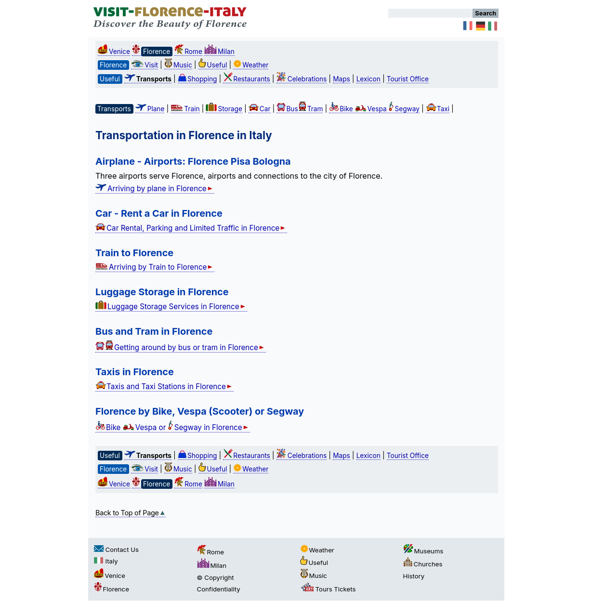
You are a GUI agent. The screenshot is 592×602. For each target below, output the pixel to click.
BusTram (299, 109)
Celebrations (301, 79)
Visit (144, 65)
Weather (250, 65)
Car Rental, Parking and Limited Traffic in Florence (191, 228)
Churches (423, 564)
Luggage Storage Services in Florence (171, 306)
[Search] (430, 13)
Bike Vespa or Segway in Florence (172, 427)
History (414, 576)
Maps (341, 79)
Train (185, 109)
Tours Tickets (328, 589)
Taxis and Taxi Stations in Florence (164, 386)
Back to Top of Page (130, 513)
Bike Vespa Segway (374, 109)
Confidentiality (218, 589)
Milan (219, 51)
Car (260, 109)
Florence (111, 589)
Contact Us (116, 549)
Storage (224, 109)
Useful (212, 65)
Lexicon (368, 79)
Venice (114, 51)
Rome (188, 51)
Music (178, 65)
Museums (423, 551)
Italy (106, 561)
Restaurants (246, 79)
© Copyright (215, 577)
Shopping (197, 79)
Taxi (437, 109)
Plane (150, 109)
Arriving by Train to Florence (154, 267)
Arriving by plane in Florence (154, 188)
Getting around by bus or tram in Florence (180, 347)
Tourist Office (408, 79)
